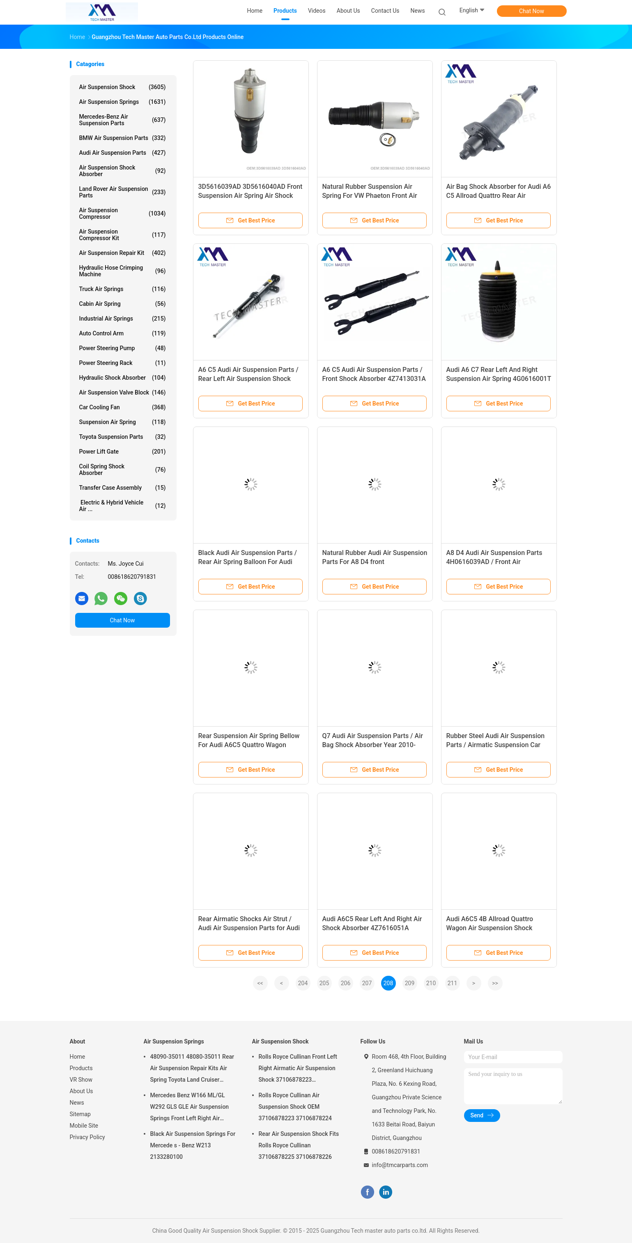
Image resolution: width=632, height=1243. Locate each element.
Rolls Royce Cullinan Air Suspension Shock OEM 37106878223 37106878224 (295, 1106)
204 (303, 983)
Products (81, 1068)
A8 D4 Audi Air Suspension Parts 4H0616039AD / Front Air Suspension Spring (494, 562)
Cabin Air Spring (122, 304)
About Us (81, 1091)
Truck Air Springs (122, 289)
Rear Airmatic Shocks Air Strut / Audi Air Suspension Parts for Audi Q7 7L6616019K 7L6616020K (249, 928)
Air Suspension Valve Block (122, 392)
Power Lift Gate (122, 451)
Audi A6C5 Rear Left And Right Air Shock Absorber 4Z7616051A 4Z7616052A (372, 928)
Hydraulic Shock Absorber (122, 378)
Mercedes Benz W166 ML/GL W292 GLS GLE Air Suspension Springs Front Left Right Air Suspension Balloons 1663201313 (189, 1108)
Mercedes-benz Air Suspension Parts (122, 119)
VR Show (81, 1079)
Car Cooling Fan (122, 407)
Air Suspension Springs (122, 102)
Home (77, 1056)
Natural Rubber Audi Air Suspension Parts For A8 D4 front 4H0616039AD (374, 562)
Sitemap (80, 1114)
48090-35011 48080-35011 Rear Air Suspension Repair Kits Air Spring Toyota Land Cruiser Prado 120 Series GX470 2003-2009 (192, 1069)
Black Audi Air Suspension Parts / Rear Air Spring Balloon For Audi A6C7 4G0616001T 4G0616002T (247, 562)
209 (410, 983)
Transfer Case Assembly (122, 488)
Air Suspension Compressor (122, 213)
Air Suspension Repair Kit (122, 253)
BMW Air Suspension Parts (122, 138)
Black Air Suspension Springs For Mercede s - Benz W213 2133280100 (193, 1145)
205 (324, 983)
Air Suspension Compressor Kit (122, 234)
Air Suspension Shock (122, 87)
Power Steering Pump (122, 348)
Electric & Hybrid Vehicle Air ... (122, 505)
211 (452, 983)
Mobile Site (84, 1125)
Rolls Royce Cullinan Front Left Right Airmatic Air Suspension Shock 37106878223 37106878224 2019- (298, 1069)
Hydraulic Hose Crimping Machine (122, 270)
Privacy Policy (87, 1137)
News (77, 1102)
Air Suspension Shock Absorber (122, 170)
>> (495, 983)
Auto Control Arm (122, 333)
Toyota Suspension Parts (122, 437)
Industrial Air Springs (122, 318)
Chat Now (531, 11)
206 (346, 983)
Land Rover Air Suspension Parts (122, 192)
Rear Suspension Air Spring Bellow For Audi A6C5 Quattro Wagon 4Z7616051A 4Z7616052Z (249, 745)
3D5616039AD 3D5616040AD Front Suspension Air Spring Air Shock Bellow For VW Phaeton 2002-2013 (250, 196)
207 (367, 983)
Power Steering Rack (122, 363)
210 (431, 983)
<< (260, 983)
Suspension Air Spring (122, 422)
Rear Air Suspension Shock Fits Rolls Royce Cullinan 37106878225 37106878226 (299, 1145)
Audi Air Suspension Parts (122, 153)
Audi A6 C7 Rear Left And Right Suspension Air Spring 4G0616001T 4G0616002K (498, 379)
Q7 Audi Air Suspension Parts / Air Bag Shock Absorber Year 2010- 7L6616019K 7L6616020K (372, 745)
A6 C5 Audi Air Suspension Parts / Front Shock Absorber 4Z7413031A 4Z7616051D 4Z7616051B (374, 379)
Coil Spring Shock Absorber (122, 469)
